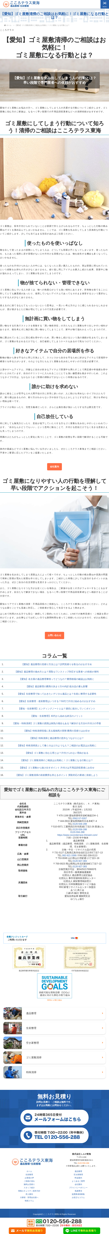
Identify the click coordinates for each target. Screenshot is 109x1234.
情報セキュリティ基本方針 (29, 1191)
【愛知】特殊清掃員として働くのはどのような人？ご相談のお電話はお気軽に (56, 745)
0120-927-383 (80, 861)
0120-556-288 (80, 824)
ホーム (29, 1171)
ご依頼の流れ (29, 1181)
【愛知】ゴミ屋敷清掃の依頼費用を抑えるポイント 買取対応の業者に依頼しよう (56, 775)
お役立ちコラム (78, 1197)
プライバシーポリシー (78, 1188)
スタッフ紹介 (29, 1188)
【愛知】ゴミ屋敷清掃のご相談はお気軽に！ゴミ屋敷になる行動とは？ (56, 760)
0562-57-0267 (80, 818)
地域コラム (29, 1201)
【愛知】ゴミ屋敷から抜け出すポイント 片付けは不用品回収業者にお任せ (56, 767)
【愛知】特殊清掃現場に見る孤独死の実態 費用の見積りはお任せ (56, 731)
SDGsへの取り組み (54, 999)
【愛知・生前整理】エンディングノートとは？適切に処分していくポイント (56, 708)
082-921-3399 (69, 855)
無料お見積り (29, 1184)
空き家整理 (78, 1174)
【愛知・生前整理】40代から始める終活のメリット (56, 716)
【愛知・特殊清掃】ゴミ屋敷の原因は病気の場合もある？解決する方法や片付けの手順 (56, 723)
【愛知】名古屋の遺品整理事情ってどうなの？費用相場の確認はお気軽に (56, 679)
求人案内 (29, 1194)
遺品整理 (78, 1171)
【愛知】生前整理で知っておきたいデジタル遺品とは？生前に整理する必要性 (56, 694)
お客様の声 (29, 1178)
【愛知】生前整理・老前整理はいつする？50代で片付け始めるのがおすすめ (56, 701)
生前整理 (29, 1174)
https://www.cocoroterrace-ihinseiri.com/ (77, 835)
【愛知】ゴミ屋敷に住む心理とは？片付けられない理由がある (56, 753)
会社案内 (54, 466)
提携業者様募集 (78, 1194)
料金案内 (78, 1178)
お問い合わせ (54, 635)
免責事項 (78, 1191)
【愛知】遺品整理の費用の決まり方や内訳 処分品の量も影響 (57, 686)
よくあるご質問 (78, 1181)
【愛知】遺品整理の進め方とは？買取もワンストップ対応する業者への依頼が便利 (57, 671)
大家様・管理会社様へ (29, 1197)
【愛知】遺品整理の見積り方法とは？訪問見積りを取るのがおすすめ (56, 664)
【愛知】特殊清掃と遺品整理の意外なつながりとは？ (56, 738)
